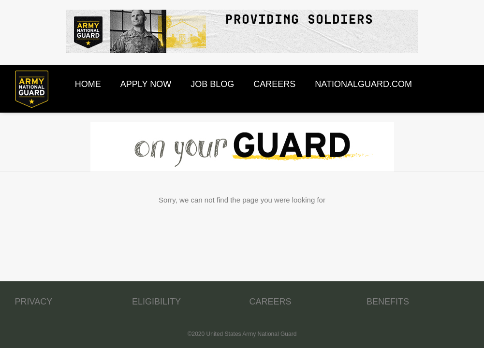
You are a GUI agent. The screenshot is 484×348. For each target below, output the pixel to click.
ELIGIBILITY (156, 301)
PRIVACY (34, 301)
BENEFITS (388, 301)
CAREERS (270, 301)
